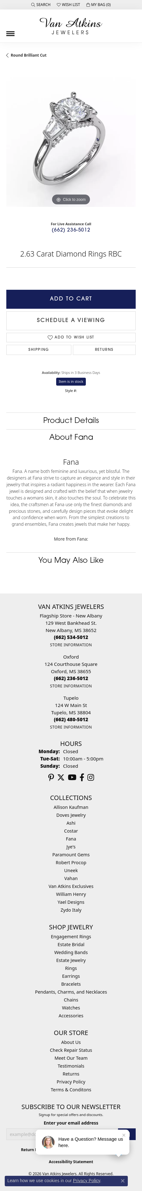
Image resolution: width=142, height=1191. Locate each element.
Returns (104, 350)
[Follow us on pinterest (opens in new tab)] (51, 777)
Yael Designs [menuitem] (71, 902)
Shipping (38, 350)
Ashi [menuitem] (71, 823)
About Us (71, 1042)
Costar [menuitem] (71, 831)
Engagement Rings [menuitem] (71, 937)
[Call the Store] (71, 637)
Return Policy (33, 1149)
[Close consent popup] (123, 1181)
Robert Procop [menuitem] (71, 862)
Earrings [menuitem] (71, 976)
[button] (40, 4)
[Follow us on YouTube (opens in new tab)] (72, 777)
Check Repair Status (71, 1050)
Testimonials (71, 1066)
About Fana (71, 438)
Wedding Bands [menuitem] (71, 952)
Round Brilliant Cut (28, 55)
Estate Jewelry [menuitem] (71, 960)
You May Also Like (71, 561)
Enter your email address (71, 1123)
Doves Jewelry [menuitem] (71, 815)
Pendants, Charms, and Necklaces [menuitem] (71, 992)
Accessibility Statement (71, 1161)
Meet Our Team (71, 1058)
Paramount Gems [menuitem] (71, 855)
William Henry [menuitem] (71, 894)
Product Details (71, 421)
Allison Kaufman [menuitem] (71, 807)
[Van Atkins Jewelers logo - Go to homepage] (71, 26)
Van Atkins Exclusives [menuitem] (71, 886)
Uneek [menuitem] (71, 870)
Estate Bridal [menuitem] (71, 944)
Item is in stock (71, 381)
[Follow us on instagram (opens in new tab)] (90, 777)
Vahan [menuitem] (71, 878)
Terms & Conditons (71, 1090)
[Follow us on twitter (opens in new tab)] (61, 777)
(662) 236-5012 (71, 230)
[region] (71, 142)
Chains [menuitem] (71, 1000)
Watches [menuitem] (71, 1008)
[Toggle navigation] (10, 31)
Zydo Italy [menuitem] (71, 910)
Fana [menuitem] (71, 839)
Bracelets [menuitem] (71, 984)
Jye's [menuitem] (71, 847)
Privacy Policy (71, 1082)
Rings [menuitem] (71, 968)
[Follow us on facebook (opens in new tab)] (82, 777)
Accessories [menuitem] (71, 1016)
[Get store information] (71, 645)
